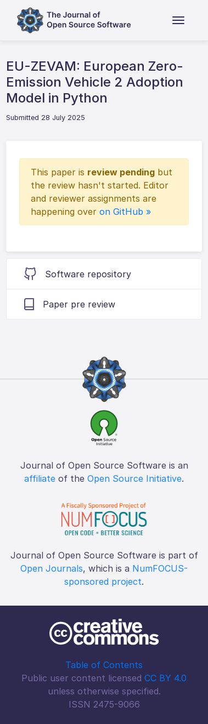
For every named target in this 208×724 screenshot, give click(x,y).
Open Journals (51, 568)
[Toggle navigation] (178, 20)
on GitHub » (125, 211)
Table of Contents (104, 664)
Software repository (77, 273)
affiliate (39, 478)
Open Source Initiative (134, 478)
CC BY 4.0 (165, 677)
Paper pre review (69, 304)
